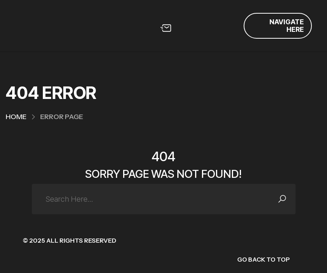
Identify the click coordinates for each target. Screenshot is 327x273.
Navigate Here (286, 25)
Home (16, 117)
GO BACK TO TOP (263, 259)
